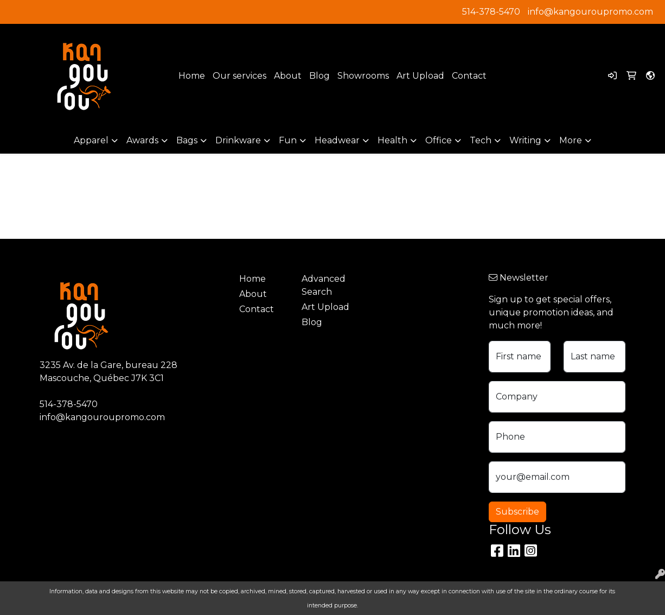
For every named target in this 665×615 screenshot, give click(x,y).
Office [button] (438, 140)
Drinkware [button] (238, 140)
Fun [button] (288, 140)
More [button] (570, 140)
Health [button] (392, 140)
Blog (319, 76)
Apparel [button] (91, 140)
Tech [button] (480, 140)
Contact (469, 76)
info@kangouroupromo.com (590, 12)
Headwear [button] (337, 140)
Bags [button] (186, 140)
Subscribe (517, 511)
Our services (239, 76)
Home (191, 76)
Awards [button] (142, 140)
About (288, 76)
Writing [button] (525, 140)
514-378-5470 (491, 12)
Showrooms (363, 76)
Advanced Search (324, 285)
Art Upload (420, 76)
